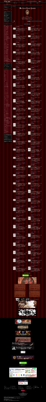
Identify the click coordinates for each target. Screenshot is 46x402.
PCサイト (23, 390)
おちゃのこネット (21, 401)
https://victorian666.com (11, 397)
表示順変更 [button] (29, 21)
